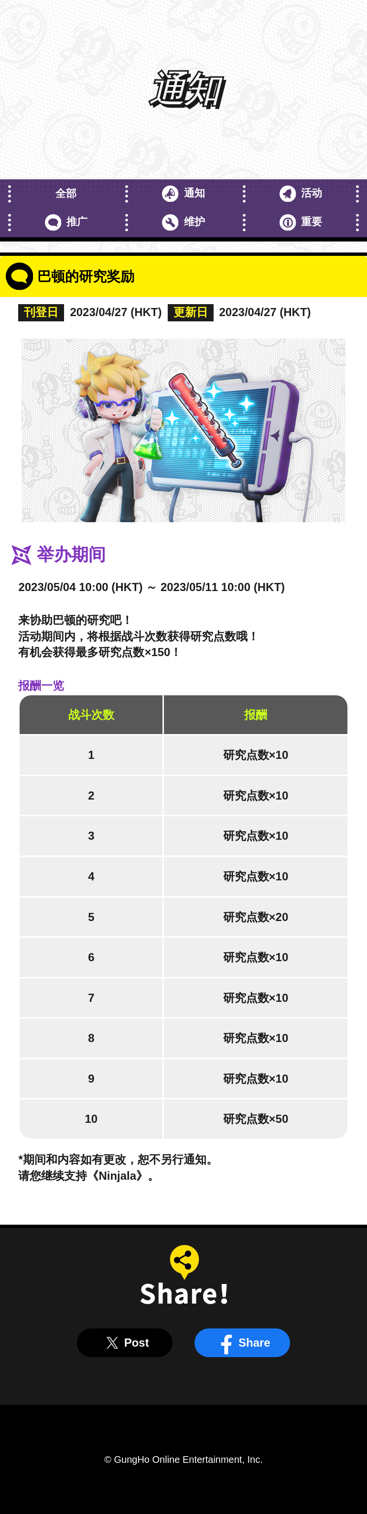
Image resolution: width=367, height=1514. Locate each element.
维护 (183, 222)
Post (124, 1343)
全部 (65, 193)
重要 (301, 222)
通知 (183, 194)
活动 (301, 194)
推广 (66, 222)
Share (242, 1343)
